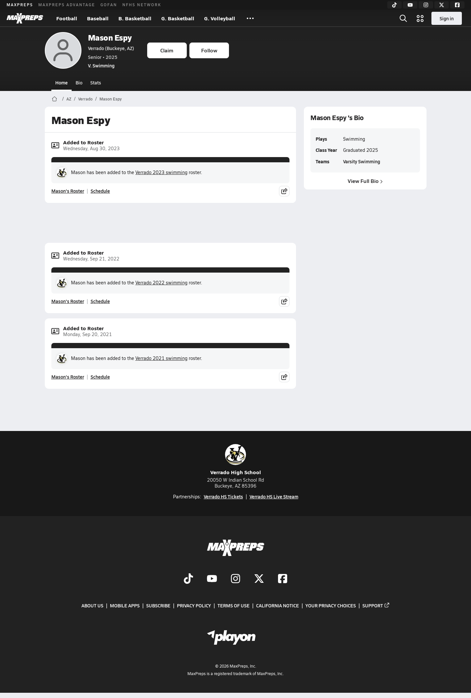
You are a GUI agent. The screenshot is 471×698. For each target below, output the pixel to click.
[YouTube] (410, 5)
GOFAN (108, 4)
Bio (79, 82)
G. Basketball (177, 18)
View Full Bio (365, 181)
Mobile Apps (125, 605)
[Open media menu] (420, 18)
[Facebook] (457, 5)
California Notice (277, 605)
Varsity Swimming (361, 161)
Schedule (100, 191)
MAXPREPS (20, 4)
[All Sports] (250, 18)
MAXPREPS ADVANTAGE (66, 4)
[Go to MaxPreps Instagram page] (235, 579)
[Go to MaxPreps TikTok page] (188, 579)
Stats (95, 82)
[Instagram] (426, 5)
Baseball (98, 18)
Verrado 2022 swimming (161, 282)
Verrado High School (235, 460)
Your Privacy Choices (330, 605)
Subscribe (158, 605)
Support (376, 605)
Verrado (85, 98)
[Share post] (284, 191)
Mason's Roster (67, 191)
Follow (209, 50)
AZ (68, 98)
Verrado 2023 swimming (161, 172)
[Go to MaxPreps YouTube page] (212, 579)
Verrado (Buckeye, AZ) (111, 48)
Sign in (447, 18)
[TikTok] (394, 5)
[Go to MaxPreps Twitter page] (259, 579)
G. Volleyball (219, 18)
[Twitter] (441, 5)
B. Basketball (134, 18)
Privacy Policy (194, 605)
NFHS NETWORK (141, 4)
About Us (92, 605)
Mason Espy (110, 37)
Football (66, 18)
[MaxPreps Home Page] (54, 99)
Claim (166, 50)
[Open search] (403, 18)
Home (61, 82)
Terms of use (234, 605)
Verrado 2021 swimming (161, 358)
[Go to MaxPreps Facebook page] (282, 579)
